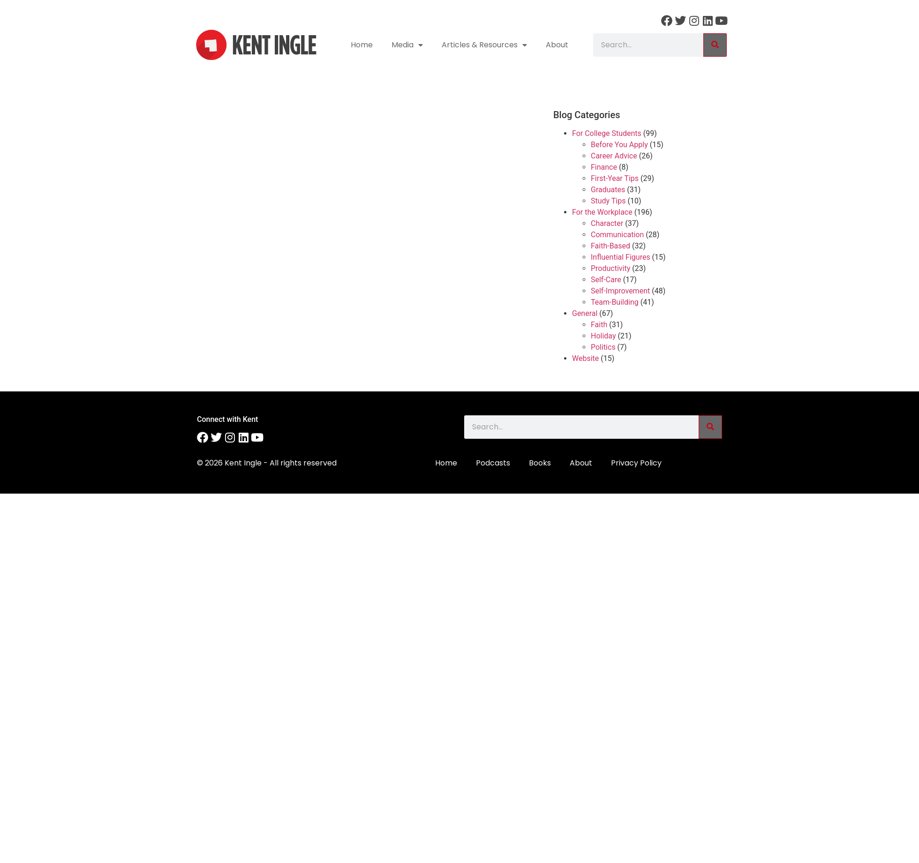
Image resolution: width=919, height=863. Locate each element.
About (557, 44)
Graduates (608, 189)
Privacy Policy (636, 463)
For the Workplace (602, 212)
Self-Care (606, 279)
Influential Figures (620, 257)
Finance (604, 167)
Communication (617, 234)
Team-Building (615, 302)
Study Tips (608, 200)
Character (607, 223)
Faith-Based (610, 245)
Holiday (603, 335)
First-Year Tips (615, 178)
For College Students (606, 133)
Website (585, 358)
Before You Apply (619, 144)
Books (540, 463)
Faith (599, 324)
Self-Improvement (620, 290)
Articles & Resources (484, 45)
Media (407, 45)
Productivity (610, 268)
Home (362, 44)
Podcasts (493, 463)
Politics (603, 347)
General (584, 313)
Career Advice (614, 155)
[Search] (715, 45)
